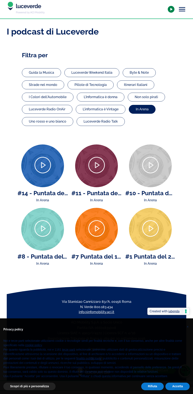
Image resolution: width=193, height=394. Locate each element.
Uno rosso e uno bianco (47, 121)
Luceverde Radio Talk (101, 121)
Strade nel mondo (43, 85)
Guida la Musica (41, 73)
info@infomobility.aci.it (96, 312)
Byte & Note (139, 73)
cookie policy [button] (33, 351)
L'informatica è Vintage (100, 109)
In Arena (142, 109)
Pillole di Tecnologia (91, 85)
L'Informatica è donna (100, 97)
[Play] (42, 165)
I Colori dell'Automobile (48, 97)
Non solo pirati (146, 97)
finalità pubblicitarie (88, 365)
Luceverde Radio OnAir (47, 109)
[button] (187, 331)
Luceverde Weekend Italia (91, 73)
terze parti (68, 356)
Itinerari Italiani (135, 85)
